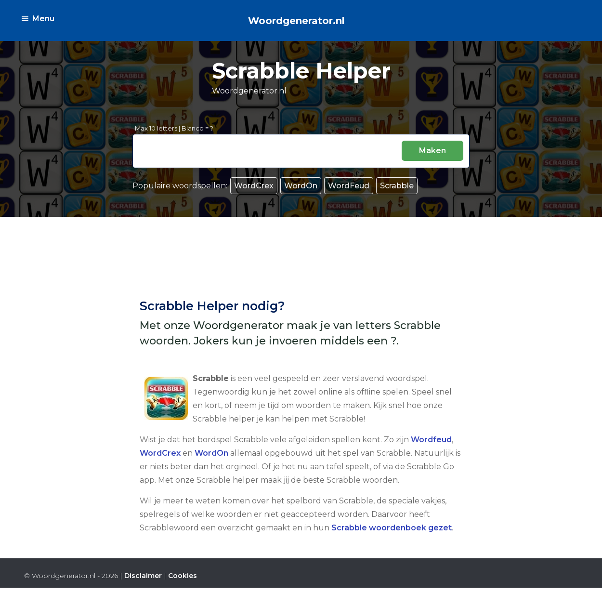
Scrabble (397, 185)
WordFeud (348, 185)
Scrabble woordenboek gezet (391, 527)
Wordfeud (431, 439)
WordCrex (254, 185)
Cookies (182, 575)
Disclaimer (143, 575)
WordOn (300, 185)
